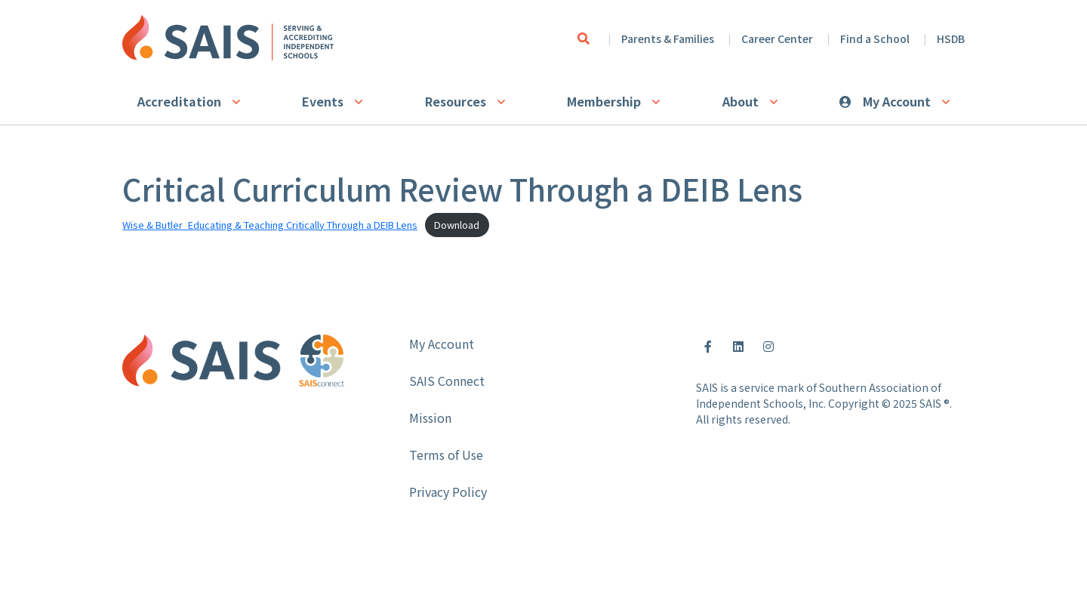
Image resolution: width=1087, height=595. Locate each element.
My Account (897, 101)
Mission (430, 417)
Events (322, 101)
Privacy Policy (448, 491)
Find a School (875, 38)
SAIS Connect (447, 380)
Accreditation (179, 101)
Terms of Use (446, 454)
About (740, 101)
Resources (455, 101)
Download (456, 224)
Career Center (777, 38)
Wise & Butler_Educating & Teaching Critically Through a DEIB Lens (269, 224)
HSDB (951, 38)
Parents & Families (667, 38)
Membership (604, 101)
